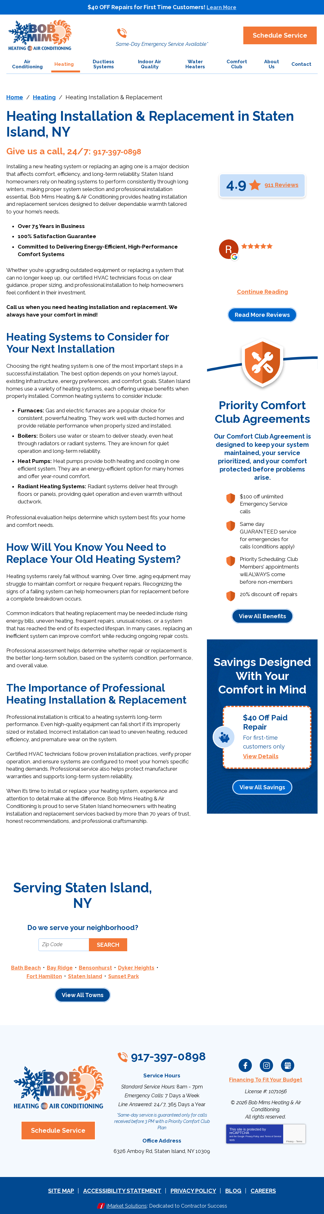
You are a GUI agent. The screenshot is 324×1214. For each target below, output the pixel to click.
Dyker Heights (137, 967)
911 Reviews (281, 185)
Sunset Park (125, 975)
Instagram (266, 1063)
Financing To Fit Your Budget (265, 1077)
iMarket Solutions (127, 1201)
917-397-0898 (159, 30)
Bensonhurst (96, 967)
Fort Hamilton (43, 975)
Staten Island (85, 975)
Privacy (290, 1139)
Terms (299, 1139)
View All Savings (262, 781)
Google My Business (287, 1063)
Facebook (245, 1063)
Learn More (221, 7)
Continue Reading (262, 291)
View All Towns (82, 993)
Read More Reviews (262, 314)
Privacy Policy (252, 1134)
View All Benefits (262, 616)
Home (14, 97)
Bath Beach (24, 967)
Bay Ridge (59, 967)
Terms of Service (273, 1134)
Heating (44, 97)
